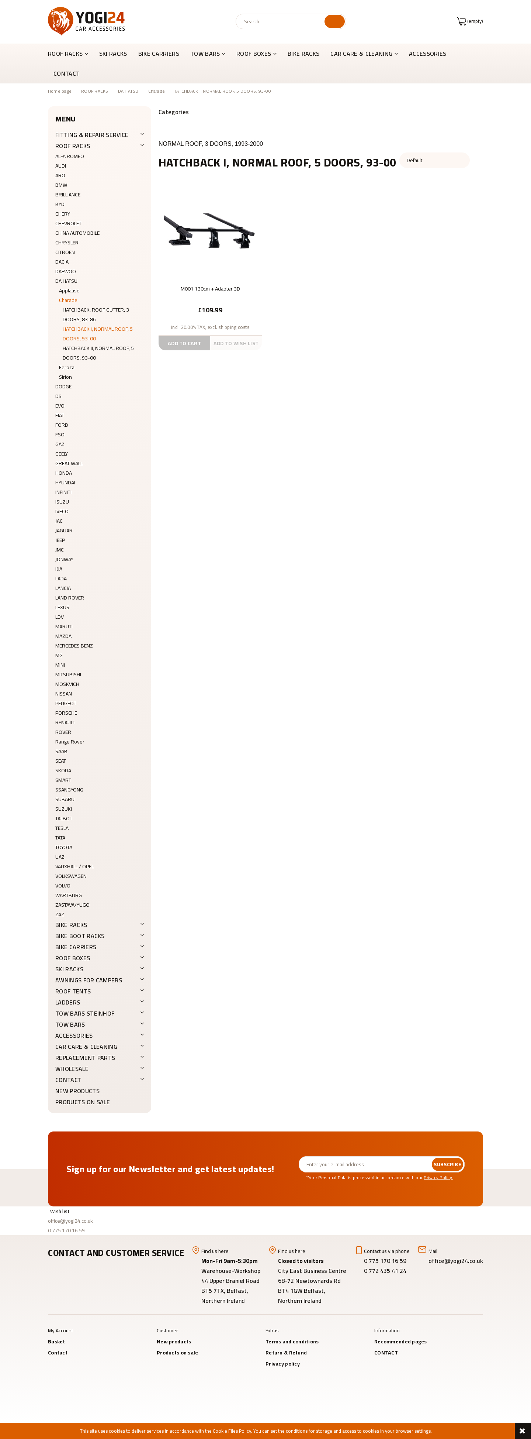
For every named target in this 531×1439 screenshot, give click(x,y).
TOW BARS (70, 1024)
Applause (69, 290)
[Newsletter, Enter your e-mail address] (365, 1164)
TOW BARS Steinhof (84, 1013)
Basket (56, 1341)
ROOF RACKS (72, 145)
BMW (61, 185)
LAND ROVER (69, 597)
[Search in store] (281, 21)
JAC (59, 521)
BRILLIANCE (67, 194)
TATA (60, 837)
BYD (60, 204)
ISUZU (62, 501)
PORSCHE (66, 713)
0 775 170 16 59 (66, 1230)
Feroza (66, 367)
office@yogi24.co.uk (70, 1221)
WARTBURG (68, 895)
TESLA (62, 828)
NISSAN (63, 693)
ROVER (63, 732)
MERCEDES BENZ (74, 645)
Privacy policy (283, 1363)
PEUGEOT (65, 703)
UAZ (60, 857)
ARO (60, 175)
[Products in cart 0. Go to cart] (470, 21)
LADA (61, 578)
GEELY (61, 454)
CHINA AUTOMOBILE (77, 233)
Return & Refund (286, 1352)
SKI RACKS (69, 969)
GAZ (60, 444)
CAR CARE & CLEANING (86, 1046)
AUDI (60, 166)
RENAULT (65, 722)
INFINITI (63, 492)
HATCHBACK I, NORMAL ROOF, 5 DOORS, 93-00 (98, 333)
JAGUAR (64, 530)
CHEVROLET (68, 223)
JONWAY (64, 559)
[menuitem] (71, 53)
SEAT (60, 761)
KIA (58, 569)
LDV (59, 617)
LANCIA (63, 588)
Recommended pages (400, 1341)
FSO (60, 434)
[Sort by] (434, 160)
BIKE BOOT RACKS (80, 935)
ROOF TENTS (73, 991)
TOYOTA (63, 847)
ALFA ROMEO (69, 156)
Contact (57, 1352)
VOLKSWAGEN (71, 876)
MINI (60, 665)
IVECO (62, 511)
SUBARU (64, 799)
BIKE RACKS (71, 924)
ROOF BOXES (72, 958)
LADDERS (67, 1002)
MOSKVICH (67, 684)
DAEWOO (65, 271)
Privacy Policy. (438, 1177)
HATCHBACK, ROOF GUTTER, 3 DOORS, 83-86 (96, 314)
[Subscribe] (447, 1164)
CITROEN (65, 252)
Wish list (60, 1211)
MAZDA (63, 636)
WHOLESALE (71, 1068)
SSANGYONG (69, 789)
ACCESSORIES (74, 1035)
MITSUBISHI (68, 674)
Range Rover (69, 741)
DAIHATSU (66, 281)
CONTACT (68, 1079)
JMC (59, 549)
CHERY (62, 214)
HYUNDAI (65, 482)
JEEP (60, 540)
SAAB (61, 751)
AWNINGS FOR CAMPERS (88, 980)
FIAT (59, 415)
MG (59, 655)
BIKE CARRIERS (75, 946)
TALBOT (63, 818)
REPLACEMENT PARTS (85, 1057)
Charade (68, 300)
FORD (61, 425)
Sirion (65, 377)
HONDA (63, 473)
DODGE (63, 386)
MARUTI (64, 626)
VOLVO (62, 885)
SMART (63, 780)
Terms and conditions (292, 1341)
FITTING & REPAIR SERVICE (92, 134)
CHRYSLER (67, 242)
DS (58, 396)
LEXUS (62, 607)
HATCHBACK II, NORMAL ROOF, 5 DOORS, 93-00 (98, 353)
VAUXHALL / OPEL (74, 866)
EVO (60, 406)
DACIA (62, 262)
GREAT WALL (69, 463)
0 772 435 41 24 (386, 1270)
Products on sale (82, 1101)
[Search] (334, 21)
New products (77, 1090)
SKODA (63, 770)
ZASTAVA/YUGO (72, 905)
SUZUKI (63, 809)
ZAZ (59, 914)
